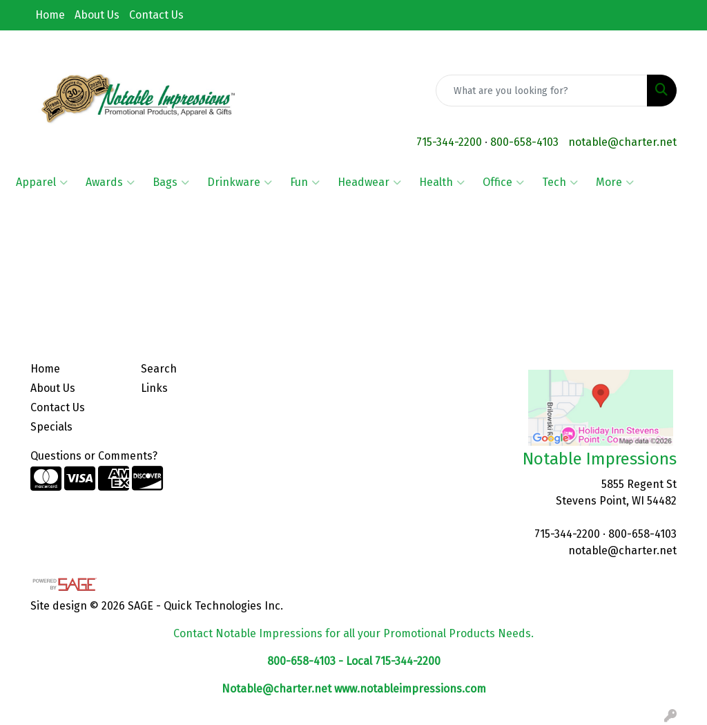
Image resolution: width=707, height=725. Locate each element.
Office (503, 182)
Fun (305, 182)
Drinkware (239, 182)
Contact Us (156, 14)
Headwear (369, 182)
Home (50, 14)
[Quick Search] (542, 90)
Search (159, 368)
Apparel (42, 182)
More (615, 182)
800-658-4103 (524, 142)
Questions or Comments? (93, 455)
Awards (110, 182)
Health (442, 182)
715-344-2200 (449, 142)
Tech (560, 182)
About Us (97, 14)
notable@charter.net (622, 142)
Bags (171, 182)
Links (154, 388)
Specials (51, 426)
